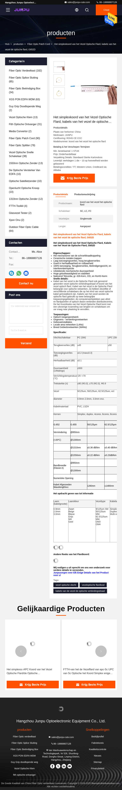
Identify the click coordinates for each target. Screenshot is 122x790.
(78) (22, 145)
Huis (7, 44)
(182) (25, 70)
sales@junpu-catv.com (77, 2)
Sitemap (98, 762)
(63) (24, 99)
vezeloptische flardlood (93, 585)
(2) (25, 108)
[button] (21, 651)
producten (18, 44)
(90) (24, 138)
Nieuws (97, 755)
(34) (24, 90)
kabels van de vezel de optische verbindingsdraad (80, 591)
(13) (23, 117)
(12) (26, 199)
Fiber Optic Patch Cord (38, 44)
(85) (23, 79)
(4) (18, 206)
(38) (21, 154)
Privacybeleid (97, 768)
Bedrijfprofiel (98, 736)
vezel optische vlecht (66, 585)
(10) (24, 172)
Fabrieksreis (98, 743)
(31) (25, 124)
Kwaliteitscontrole (97, 749)
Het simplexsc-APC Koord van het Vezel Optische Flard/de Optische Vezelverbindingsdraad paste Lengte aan (30, 671)
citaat (106, 10)
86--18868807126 (106, 2)
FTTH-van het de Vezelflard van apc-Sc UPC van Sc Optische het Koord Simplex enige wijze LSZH (88, 671)
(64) (24, 229)
